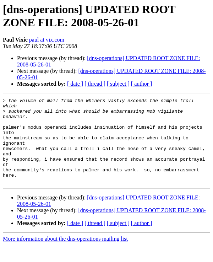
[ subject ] (118, 84)
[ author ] (141, 84)
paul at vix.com (46, 40)
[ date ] (75, 84)
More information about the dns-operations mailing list (65, 256)
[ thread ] (94, 84)
